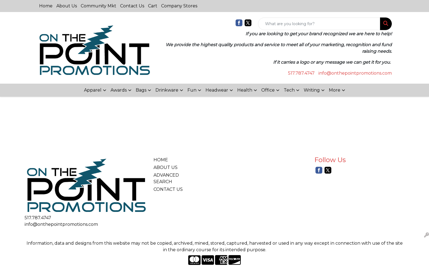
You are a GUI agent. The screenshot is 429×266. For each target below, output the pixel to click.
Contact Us (132, 5)
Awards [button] (119, 90)
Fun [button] (191, 90)
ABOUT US (165, 167)
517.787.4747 (301, 73)
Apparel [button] (93, 90)
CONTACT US (168, 189)
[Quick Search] (319, 23)
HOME (160, 159)
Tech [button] (289, 90)
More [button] (334, 90)
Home (46, 5)
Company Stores (179, 5)
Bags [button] (141, 90)
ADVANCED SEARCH (166, 178)
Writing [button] (312, 90)
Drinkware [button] (166, 90)
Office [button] (268, 90)
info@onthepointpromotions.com (355, 73)
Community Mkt (98, 5)
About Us (66, 5)
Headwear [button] (216, 90)
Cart (152, 5)
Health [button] (244, 90)
